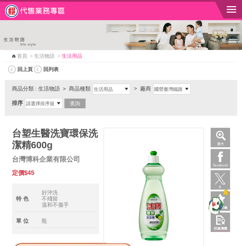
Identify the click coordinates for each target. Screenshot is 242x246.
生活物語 (44, 56)
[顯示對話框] (226, 192)
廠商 (145, 89)
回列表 (51, 69)
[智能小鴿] (214, 205)
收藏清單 (220, 222)
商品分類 (23, 89)
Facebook (220, 158)
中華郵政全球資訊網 (42, 11)
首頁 (22, 56)
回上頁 (25, 69)
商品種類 (80, 89)
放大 (220, 137)
